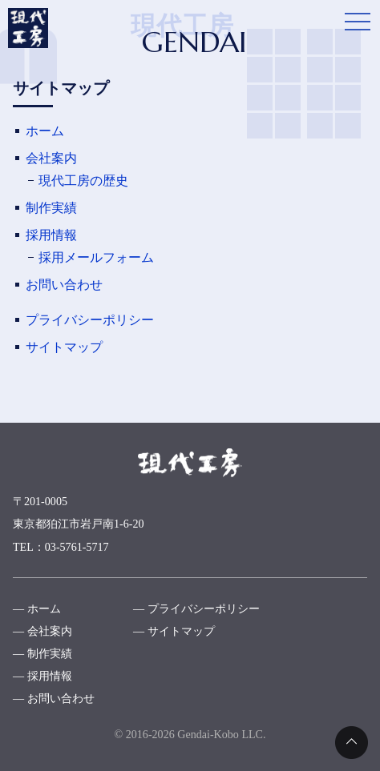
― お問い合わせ (54, 698)
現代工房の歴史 (83, 180)
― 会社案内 (42, 630)
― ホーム (37, 608)
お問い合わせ (64, 284)
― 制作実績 (42, 653)
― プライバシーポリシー (196, 608)
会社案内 (51, 158)
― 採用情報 (42, 675)
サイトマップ (64, 347)
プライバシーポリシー (90, 320)
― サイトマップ (174, 630)
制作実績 (51, 208)
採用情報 (51, 235)
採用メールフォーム (96, 257)
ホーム (45, 131)
